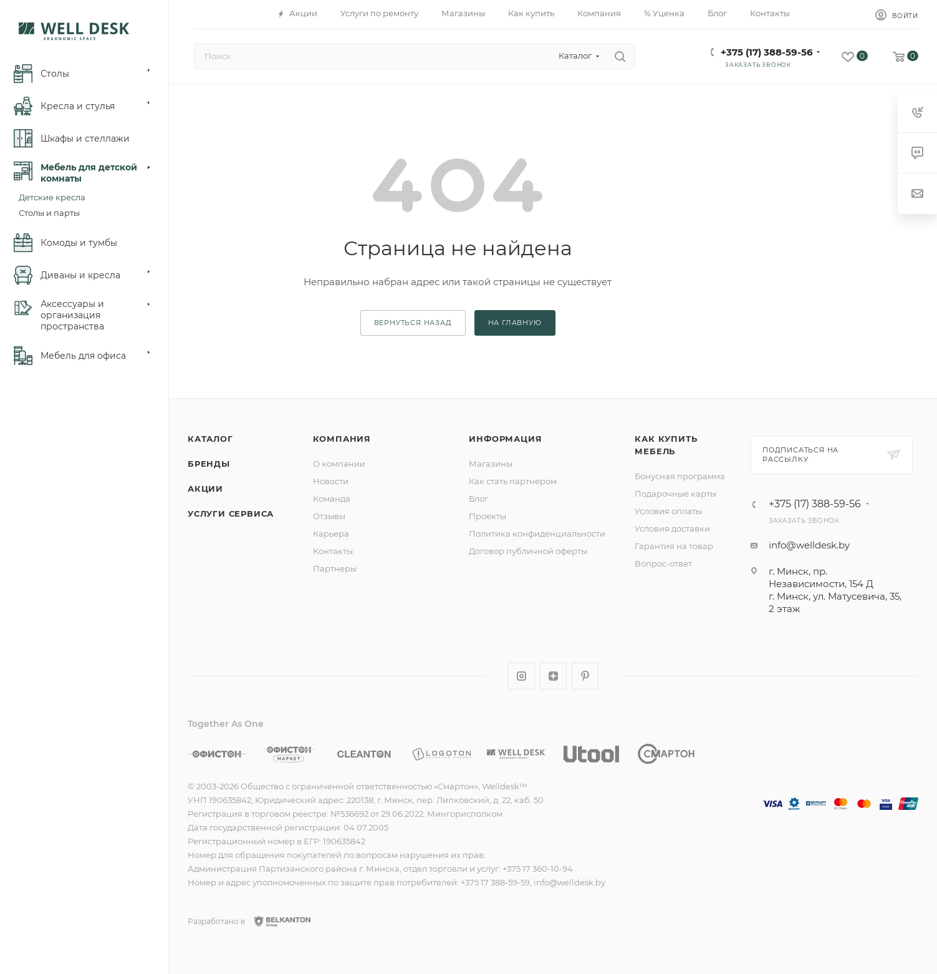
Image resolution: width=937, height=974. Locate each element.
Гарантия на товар (674, 546)
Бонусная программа (680, 476)
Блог (478, 499)
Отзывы (329, 516)
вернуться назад (413, 322)
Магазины (490, 464)
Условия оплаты (668, 511)
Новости (330, 481)
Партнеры (335, 568)
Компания (342, 439)
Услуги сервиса (231, 514)
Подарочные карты (675, 494)
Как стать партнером (513, 481)
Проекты (487, 516)
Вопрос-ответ (663, 563)
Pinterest (585, 676)
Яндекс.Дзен (553, 676)
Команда (331, 499)
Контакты (333, 551)
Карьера (331, 533)
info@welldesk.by (809, 545)
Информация (505, 439)
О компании (339, 464)
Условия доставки (672, 528)
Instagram (521, 676)
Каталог (210, 439)
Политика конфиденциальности (537, 533)
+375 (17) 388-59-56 (767, 52)
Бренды (209, 464)
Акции (205, 489)
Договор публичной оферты (528, 551)
